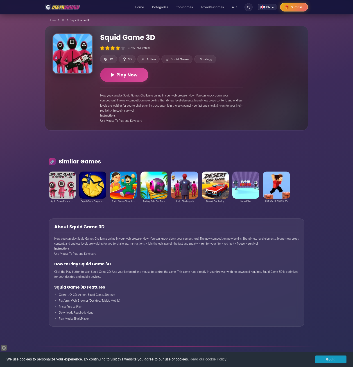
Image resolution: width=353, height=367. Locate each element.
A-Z (234, 7)
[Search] (248, 7)
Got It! (330, 359)
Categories (160, 7)
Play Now (124, 75)
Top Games (184, 7)
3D (127, 59)
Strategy (206, 59)
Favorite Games (212, 7)
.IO (63, 20)
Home (139, 7)
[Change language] (267, 7)
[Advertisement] (275, 58)
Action (148, 59)
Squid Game (177, 59)
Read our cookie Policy (208, 359)
